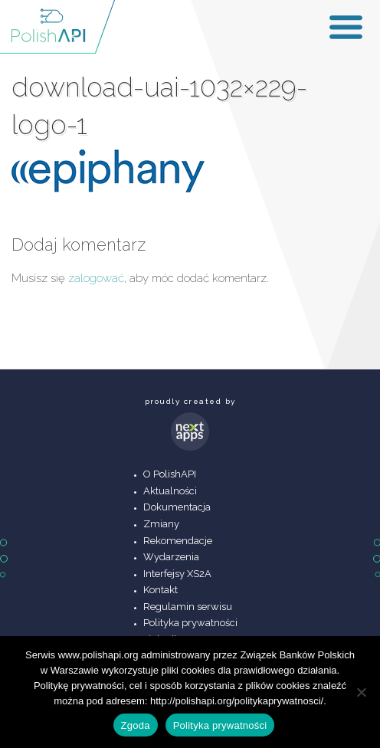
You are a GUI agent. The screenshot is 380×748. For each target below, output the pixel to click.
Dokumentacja (177, 507)
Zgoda (135, 725)
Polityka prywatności (190, 622)
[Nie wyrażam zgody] (361, 692)
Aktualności (170, 491)
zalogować (96, 278)
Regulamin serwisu (187, 606)
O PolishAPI (169, 474)
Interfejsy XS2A (177, 573)
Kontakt (160, 589)
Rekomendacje (177, 540)
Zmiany (161, 524)
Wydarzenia (171, 557)
